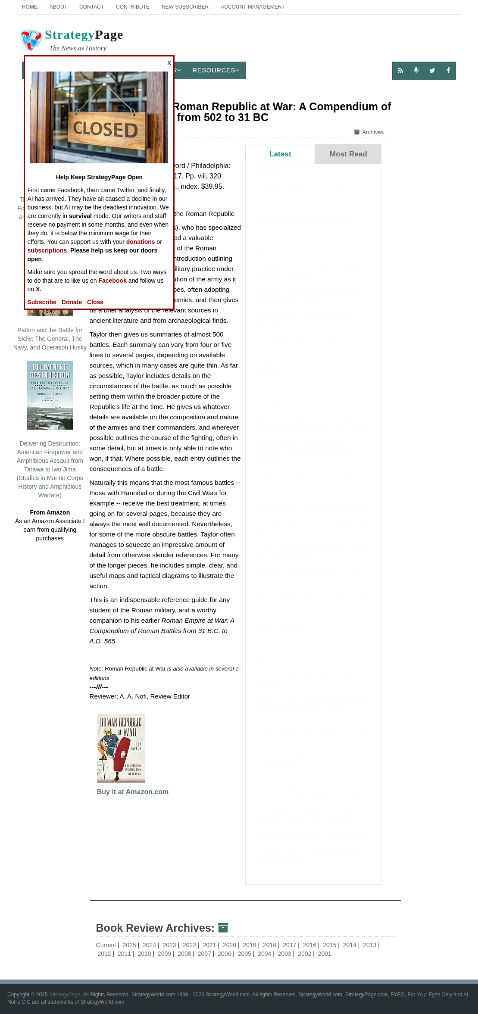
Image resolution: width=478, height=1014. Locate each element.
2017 (290, 945)
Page (71, 41)
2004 (265, 953)
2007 (205, 953)
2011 (125, 953)
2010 (145, 953)
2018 (270, 945)
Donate (72, 302)
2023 (170, 945)
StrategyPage (65, 995)
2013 (370, 945)
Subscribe (41, 302)
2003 (285, 953)
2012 (104, 953)
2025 (130, 945)
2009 (165, 953)
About (58, 7)
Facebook (112, 280)
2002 (305, 953)
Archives (369, 132)
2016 (310, 945)
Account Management (252, 7)
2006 (225, 953)
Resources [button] (216, 70)
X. (38, 289)
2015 (330, 945)
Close (95, 302)
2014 (350, 945)
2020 (230, 945)
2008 (185, 953)
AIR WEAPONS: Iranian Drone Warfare (309, 843)
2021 (210, 945)
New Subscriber (185, 7)
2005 (245, 953)
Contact (91, 7)
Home (29, 7)
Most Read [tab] (348, 154)
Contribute (133, 7)
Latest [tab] (280, 154)
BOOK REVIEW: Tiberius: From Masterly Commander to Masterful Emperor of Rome (311, 717)
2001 (324, 953)
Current (106, 945)
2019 (250, 945)
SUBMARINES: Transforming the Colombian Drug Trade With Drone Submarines (302, 461)
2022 (190, 945)
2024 (150, 945)
